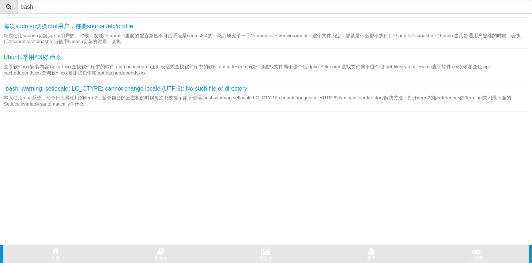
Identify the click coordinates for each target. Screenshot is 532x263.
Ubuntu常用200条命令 (32, 57)
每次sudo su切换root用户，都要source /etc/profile (68, 26)
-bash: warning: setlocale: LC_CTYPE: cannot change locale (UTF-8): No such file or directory (125, 88)
